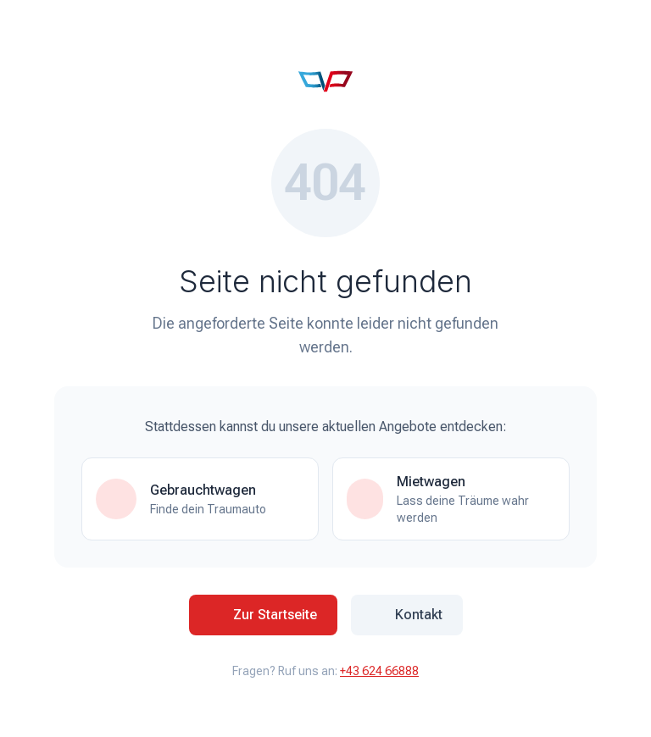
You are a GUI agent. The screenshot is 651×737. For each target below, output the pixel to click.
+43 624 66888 (379, 671)
